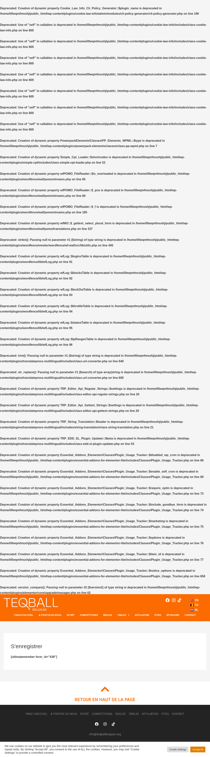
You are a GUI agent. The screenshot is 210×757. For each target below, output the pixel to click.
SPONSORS (172, 615)
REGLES (107, 615)
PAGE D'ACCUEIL (23, 615)
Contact (190, 615)
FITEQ (157, 615)
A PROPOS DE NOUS (50, 615)
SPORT (70, 615)
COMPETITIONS (89, 615)
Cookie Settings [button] (177, 749)
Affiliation (142, 615)
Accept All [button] (198, 749)
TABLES (123, 615)
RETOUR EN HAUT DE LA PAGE (105, 700)
